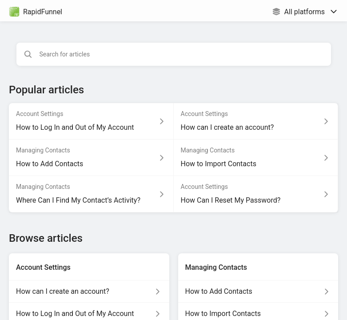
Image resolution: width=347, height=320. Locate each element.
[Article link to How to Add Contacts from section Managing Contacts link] (91, 158)
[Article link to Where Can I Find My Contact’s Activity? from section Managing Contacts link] (91, 194)
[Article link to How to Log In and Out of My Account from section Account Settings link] (91, 121)
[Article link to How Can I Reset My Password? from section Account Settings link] (256, 194)
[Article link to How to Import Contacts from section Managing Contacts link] (256, 158)
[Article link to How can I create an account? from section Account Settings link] (256, 121)
